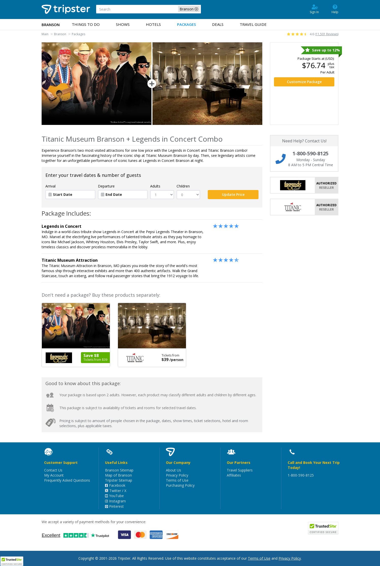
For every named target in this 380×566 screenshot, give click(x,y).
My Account (54, 475)
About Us (173, 470)
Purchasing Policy (180, 485)
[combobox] (148, 9)
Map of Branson (118, 475)
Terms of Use (177, 480)
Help (335, 9)
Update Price (233, 194)
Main (45, 34)
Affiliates (234, 475)
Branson (60, 34)
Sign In (314, 9)
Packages (186, 24)
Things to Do (86, 24)
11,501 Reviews (327, 34)
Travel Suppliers (240, 470)
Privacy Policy (177, 475)
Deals (217, 24)
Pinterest (114, 506)
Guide (253, 24)
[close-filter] (196, 9)
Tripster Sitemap (118, 480)
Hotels (153, 24)
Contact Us (53, 470)
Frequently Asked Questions (67, 480)
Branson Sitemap (119, 470)
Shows (123, 24)
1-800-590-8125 (301, 475)
